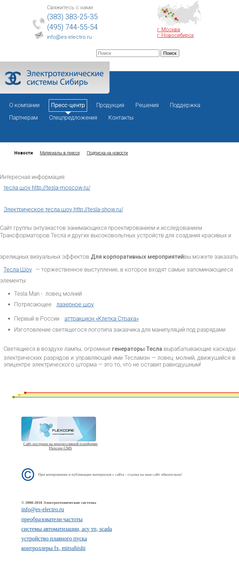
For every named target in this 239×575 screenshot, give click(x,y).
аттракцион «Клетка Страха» (101, 318)
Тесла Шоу (18, 269)
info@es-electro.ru (69, 37)
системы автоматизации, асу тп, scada (66, 529)
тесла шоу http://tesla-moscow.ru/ (47, 187)
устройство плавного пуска (54, 539)
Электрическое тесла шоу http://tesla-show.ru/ (63, 209)
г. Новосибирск (175, 35)
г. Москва (168, 29)
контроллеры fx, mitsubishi (53, 548)
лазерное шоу (75, 304)
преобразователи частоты (52, 519)
